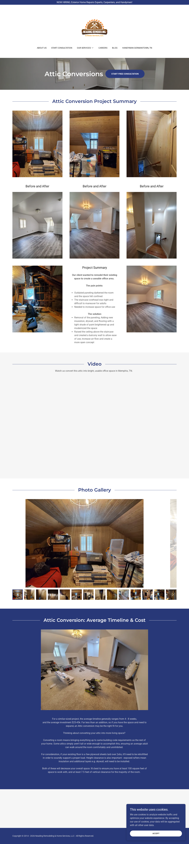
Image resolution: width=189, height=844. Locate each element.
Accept (156, 833)
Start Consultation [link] (61, 48)
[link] (94, 27)
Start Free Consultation (125, 74)
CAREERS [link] (102, 48)
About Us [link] (42, 48)
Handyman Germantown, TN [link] (137, 48)
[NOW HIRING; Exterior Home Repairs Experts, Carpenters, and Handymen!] (94, 2)
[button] (85, 48)
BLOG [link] (115, 48)
